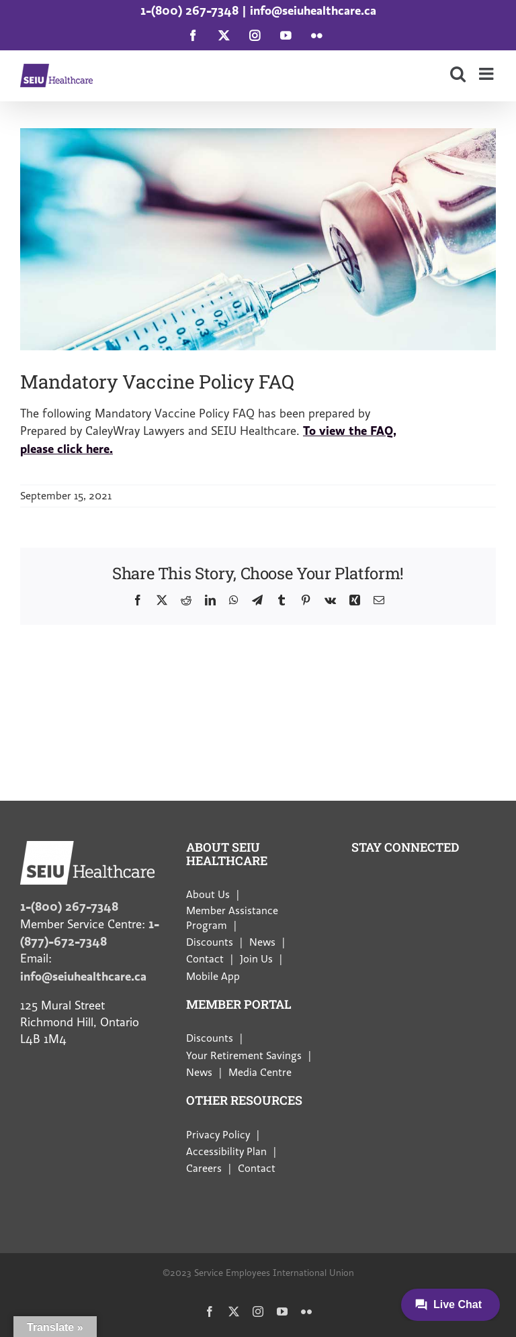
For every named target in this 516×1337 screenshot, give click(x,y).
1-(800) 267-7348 (189, 10)
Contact (205, 959)
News (262, 942)
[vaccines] (258, 239)
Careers (204, 1168)
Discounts (209, 942)
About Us (208, 895)
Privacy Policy (218, 1135)
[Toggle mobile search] (458, 73)
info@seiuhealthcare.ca (313, 10)
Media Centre (260, 1073)
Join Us (256, 959)
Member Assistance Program (232, 918)
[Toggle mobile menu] (487, 73)
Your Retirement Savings (244, 1056)
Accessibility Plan (226, 1152)
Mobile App (213, 977)
